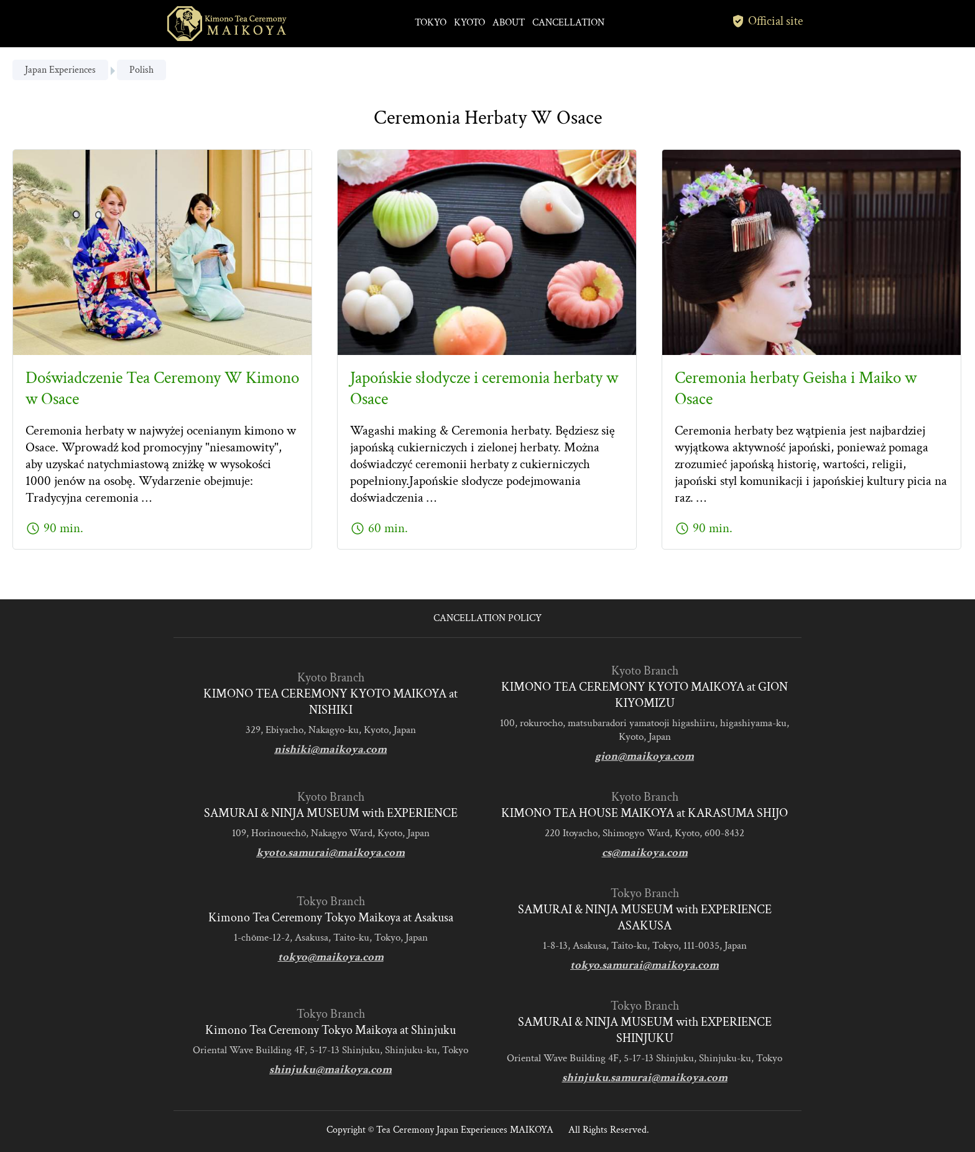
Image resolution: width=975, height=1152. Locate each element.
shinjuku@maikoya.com (330, 1069)
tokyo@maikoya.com (331, 957)
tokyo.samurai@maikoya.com (644, 965)
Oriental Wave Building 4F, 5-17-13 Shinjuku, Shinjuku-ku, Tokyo (330, 1050)
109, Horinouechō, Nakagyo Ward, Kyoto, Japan (331, 833)
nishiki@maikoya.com (330, 749)
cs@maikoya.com (645, 852)
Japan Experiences (60, 69)
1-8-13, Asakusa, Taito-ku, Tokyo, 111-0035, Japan (645, 945)
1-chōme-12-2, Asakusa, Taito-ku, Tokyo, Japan (331, 937)
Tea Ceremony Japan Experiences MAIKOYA (464, 1129)
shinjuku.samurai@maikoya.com (645, 1077)
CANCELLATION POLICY (487, 618)
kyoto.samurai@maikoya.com (330, 852)
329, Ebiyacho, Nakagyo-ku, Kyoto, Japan (331, 730)
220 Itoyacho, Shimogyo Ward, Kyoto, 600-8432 (644, 833)
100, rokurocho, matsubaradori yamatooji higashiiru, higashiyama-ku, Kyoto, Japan (644, 730)
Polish (141, 69)
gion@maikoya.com (644, 756)
